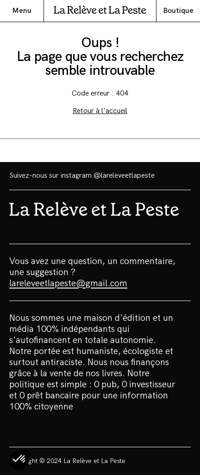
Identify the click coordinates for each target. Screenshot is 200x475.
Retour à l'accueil (100, 111)
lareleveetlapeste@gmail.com (68, 283)
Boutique (178, 10)
